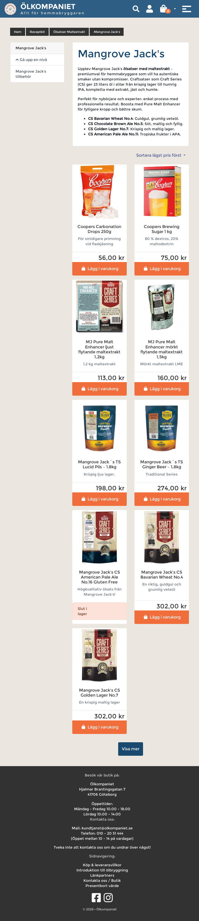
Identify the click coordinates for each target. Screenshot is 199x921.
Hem (17, 32)
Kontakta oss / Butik (102, 880)
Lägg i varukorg (99, 268)
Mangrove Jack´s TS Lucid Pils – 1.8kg (99, 464)
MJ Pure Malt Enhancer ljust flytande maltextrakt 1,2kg (99, 349)
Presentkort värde (102, 885)
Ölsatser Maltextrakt (69, 32)
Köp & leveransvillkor (102, 865)
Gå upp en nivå (31, 59)
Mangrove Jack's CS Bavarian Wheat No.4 (161, 575)
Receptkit (37, 32)
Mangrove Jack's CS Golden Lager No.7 (99, 693)
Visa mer (130, 748)
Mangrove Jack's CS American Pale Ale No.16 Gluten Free (99, 577)
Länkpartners (102, 875)
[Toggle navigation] (186, 9)
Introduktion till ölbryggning (102, 870)
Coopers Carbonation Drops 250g (99, 229)
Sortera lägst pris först (159, 155)
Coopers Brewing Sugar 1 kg (161, 229)
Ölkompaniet (47, 6)
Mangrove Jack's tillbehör (31, 74)
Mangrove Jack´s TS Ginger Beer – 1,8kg (161, 464)
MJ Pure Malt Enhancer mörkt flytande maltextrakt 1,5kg (161, 349)
